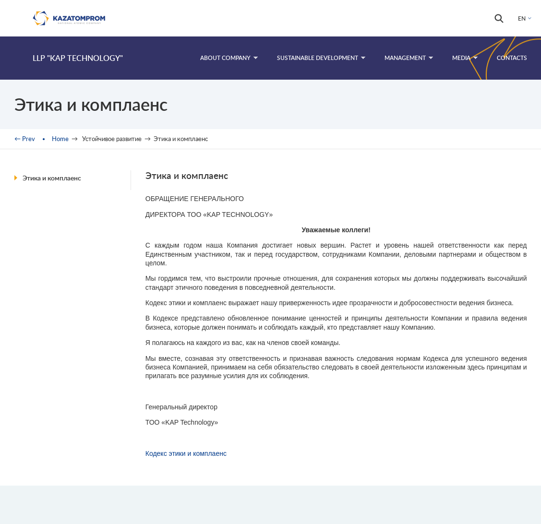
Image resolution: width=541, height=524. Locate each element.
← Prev (24, 139)
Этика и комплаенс (52, 178)
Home (60, 139)
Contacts (512, 57)
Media (465, 57)
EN (522, 18)
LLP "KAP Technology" (78, 57)
